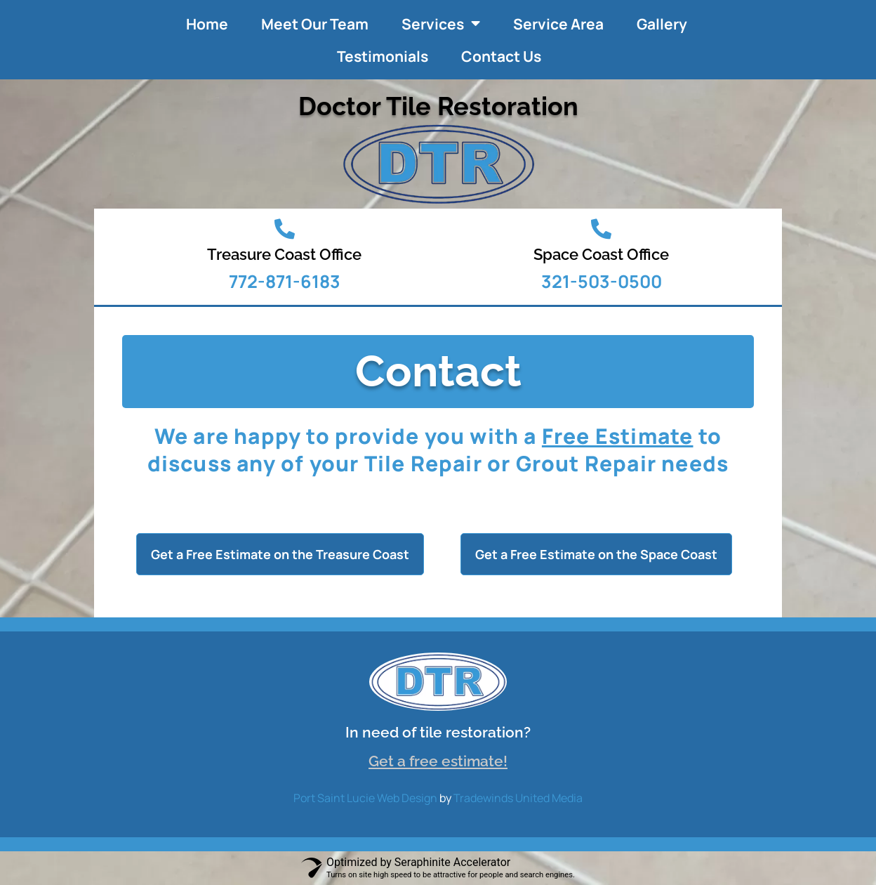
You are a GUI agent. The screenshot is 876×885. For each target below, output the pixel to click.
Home (207, 24)
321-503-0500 (601, 281)
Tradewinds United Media (518, 798)
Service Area (558, 24)
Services (440, 23)
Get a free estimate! (438, 761)
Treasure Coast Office (284, 254)
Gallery (662, 24)
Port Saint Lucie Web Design (365, 798)
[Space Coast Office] (601, 229)
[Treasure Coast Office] (284, 229)
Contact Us (501, 56)
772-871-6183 (284, 281)
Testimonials (382, 56)
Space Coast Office (601, 254)
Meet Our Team (315, 24)
